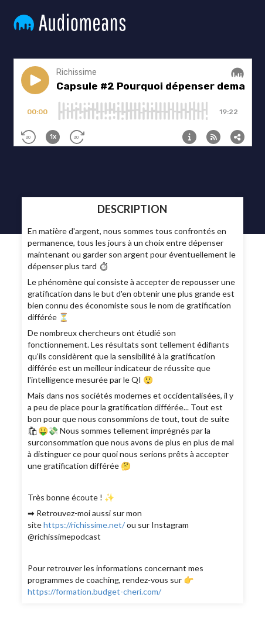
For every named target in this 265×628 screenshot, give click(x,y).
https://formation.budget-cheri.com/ (94, 591)
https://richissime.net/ (84, 525)
